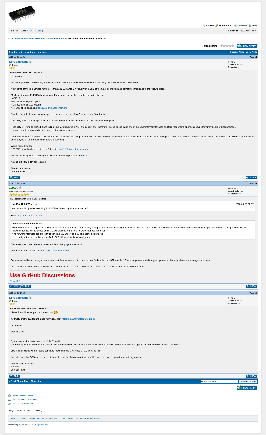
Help (253, 25)
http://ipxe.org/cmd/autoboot (55, 250)
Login (29, 31)
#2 (256, 183)
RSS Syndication (92, 418)
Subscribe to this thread (23, 404)
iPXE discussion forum (20, 38)
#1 (256, 57)
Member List (223, 25)
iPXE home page (28, 418)
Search (208, 25)
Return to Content (57, 418)
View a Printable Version (23, 396)
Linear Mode (251, 52)
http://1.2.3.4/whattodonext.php (52, 108)
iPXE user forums (44, 38)
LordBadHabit (18, 61)
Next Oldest (17, 381)
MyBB (21, 424)
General (59, 38)
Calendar (240, 25)
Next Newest (32, 381)
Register (38, 31)
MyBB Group (42, 424)
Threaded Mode (237, 52)
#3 (256, 293)
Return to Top (43, 418)
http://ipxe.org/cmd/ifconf (29, 215)
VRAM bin (15, 281)
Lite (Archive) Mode (75, 418)
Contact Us (14, 418)
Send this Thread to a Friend (25, 399)
